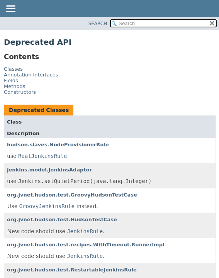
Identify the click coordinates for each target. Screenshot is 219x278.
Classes (13, 69)
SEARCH (97, 23)
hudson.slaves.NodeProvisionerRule (58, 144)
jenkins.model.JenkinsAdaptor (49, 170)
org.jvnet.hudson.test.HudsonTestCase (62, 219)
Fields (11, 80)
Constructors (20, 92)
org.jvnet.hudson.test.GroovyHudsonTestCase (72, 195)
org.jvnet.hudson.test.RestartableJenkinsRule (72, 270)
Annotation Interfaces (31, 75)
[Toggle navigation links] (10, 9)
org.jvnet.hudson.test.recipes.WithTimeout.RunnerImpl (85, 244)
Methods (14, 86)
